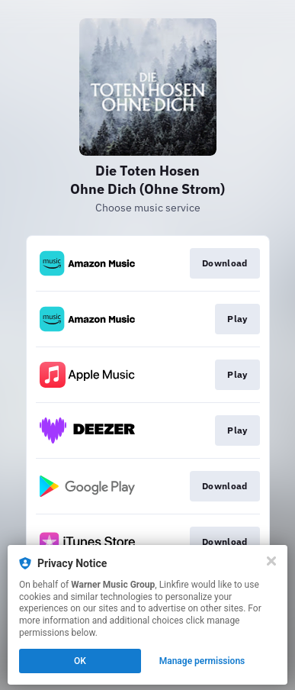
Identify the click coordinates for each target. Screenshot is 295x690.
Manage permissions (202, 661)
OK (80, 661)
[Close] (271, 561)
